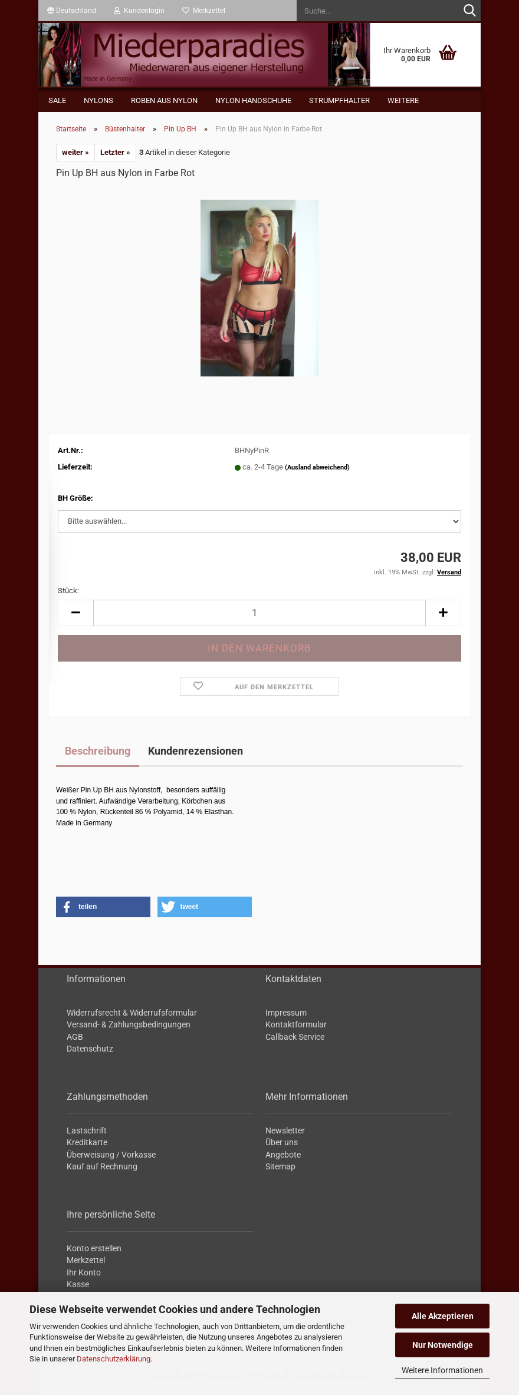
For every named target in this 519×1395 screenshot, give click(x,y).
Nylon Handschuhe (253, 100)
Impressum (286, 1012)
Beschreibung (97, 751)
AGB (75, 1037)
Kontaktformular (296, 1024)
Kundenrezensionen (195, 751)
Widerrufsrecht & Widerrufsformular (132, 1012)
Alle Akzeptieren (443, 1316)
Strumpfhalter (339, 100)
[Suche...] (469, 11)
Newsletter (285, 1130)
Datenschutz (90, 1048)
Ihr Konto (84, 1272)
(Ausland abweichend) (317, 467)
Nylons (98, 100)
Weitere (403, 100)
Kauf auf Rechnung (102, 1166)
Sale (57, 100)
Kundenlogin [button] (139, 10)
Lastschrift (87, 1130)
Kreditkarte (87, 1142)
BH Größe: (75, 498)
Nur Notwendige (442, 1345)
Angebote (283, 1154)
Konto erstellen (94, 1248)
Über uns (281, 1142)
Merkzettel (203, 10)
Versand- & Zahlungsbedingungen (128, 1024)
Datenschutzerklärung (113, 1358)
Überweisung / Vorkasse (111, 1154)
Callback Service (294, 1037)
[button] (71, 10)
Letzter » (115, 152)
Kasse (78, 1284)
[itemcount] (259, 613)
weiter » (75, 152)
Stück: (68, 590)
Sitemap (280, 1166)
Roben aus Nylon (164, 100)
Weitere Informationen (442, 1370)
